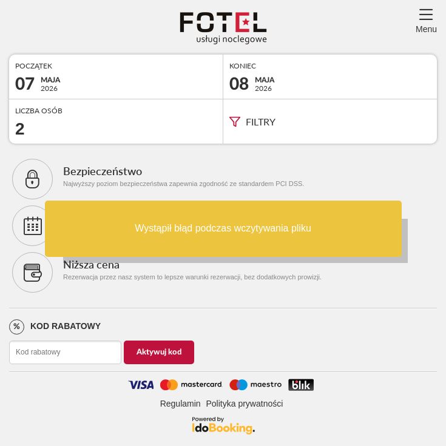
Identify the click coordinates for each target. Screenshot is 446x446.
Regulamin (180, 403)
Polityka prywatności (244, 403)
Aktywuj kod (159, 352)
